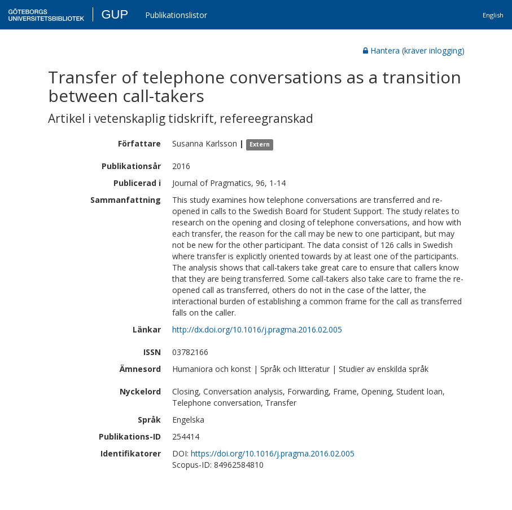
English (493, 15)
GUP (114, 14)
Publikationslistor (176, 15)
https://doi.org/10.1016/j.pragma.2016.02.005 (273, 453)
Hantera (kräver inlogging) (414, 50)
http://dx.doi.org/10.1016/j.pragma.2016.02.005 (257, 329)
